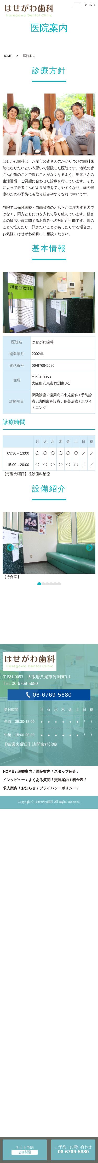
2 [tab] (43, 584)
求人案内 (10, 788)
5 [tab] (55, 584)
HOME (7, 56)
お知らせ (28, 788)
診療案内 (25, 771)
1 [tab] (39, 584)
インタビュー (14, 780)
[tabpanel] (49, 546)
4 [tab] (51, 584)
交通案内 (61, 780)
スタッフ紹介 (65, 771)
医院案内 (43, 771)
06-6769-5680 (52, 694)
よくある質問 (39, 780)
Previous (9, 547)
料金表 (77, 780)
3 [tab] (47, 584)
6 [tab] (59, 584)
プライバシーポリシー (57, 788)
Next (87, 547)
